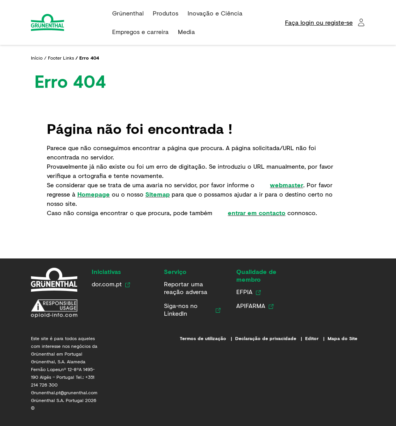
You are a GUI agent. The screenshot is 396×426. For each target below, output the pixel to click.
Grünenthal (127, 13)
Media (186, 31)
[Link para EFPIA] (244, 291)
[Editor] (316, 338)
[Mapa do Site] (346, 338)
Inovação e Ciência (215, 13)
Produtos (165, 13)
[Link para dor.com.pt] (107, 284)
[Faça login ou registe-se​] (325, 22)
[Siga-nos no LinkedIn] (188, 309)
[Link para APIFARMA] (250, 305)
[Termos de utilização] (207, 338)
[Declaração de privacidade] (270, 338)
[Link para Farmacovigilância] (191, 288)
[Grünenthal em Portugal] (54, 280)
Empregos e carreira (140, 31)
